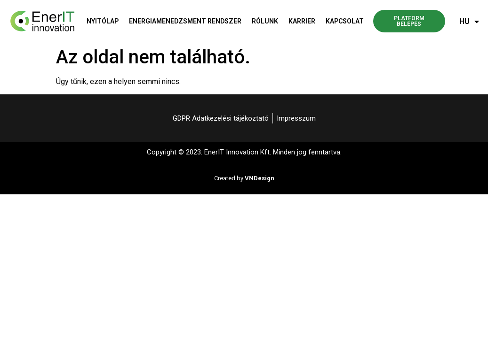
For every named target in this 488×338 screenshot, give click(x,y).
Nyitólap (103, 21)
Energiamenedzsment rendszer (185, 21)
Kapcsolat (345, 21)
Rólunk (265, 21)
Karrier (301, 21)
